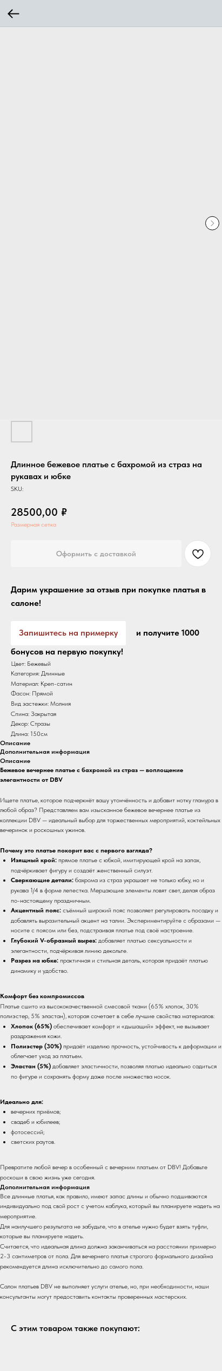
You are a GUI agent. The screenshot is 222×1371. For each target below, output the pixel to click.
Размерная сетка (33, 524)
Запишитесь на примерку (68, 632)
